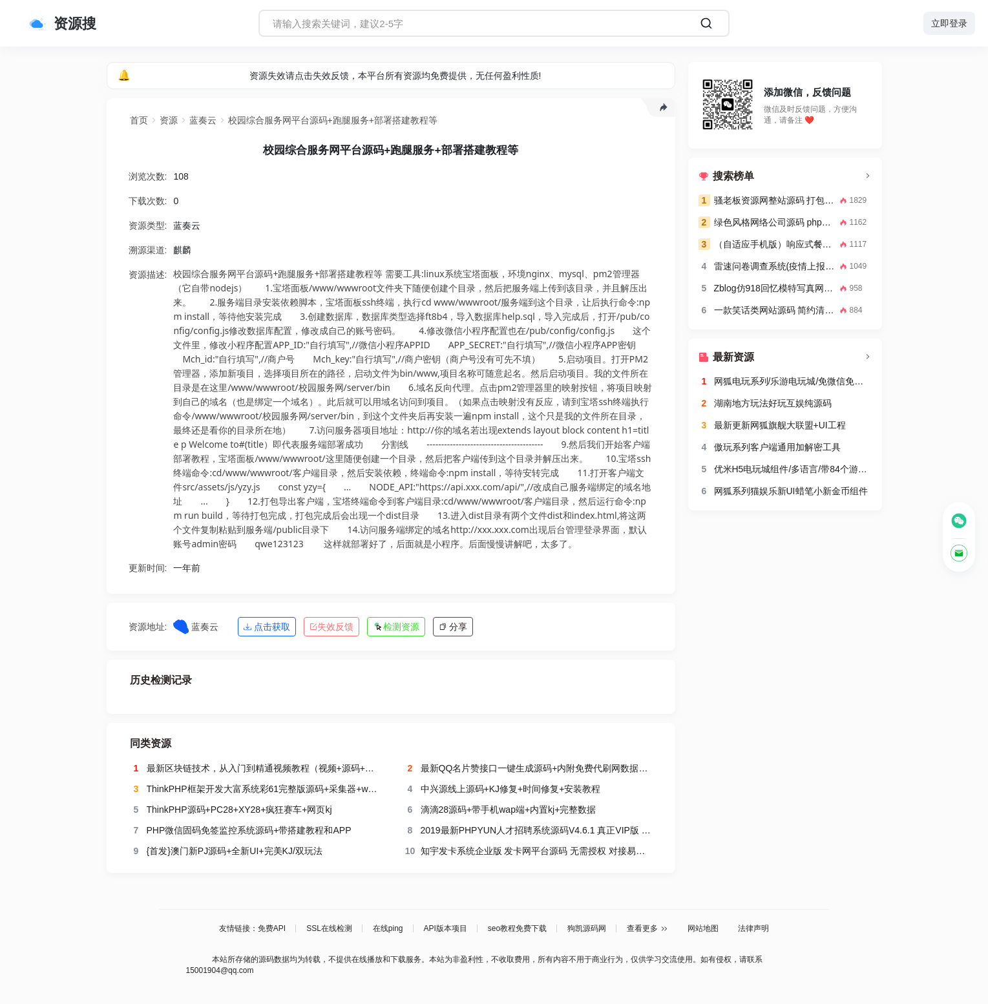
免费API (272, 928)
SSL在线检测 (329, 928)
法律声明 (753, 928)
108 (180, 180)
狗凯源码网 (586, 928)
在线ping (388, 928)
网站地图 (703, 928)
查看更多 (647, 928)
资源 (169, 120)
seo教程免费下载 (517, 928)
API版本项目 (445, 928)
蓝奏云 (202, 120)
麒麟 (182, 254)
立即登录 (949, 23)
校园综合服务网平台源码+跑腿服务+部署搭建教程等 (332, 120)
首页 (139, 120)
